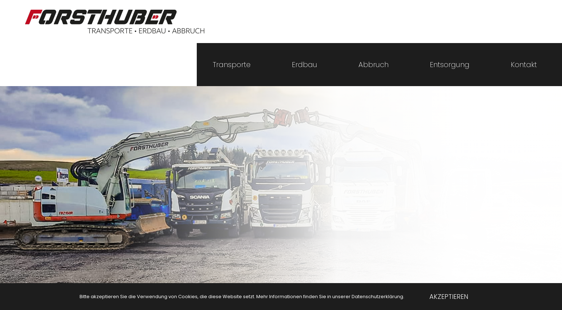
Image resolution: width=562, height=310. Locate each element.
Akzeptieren (448, 296)
